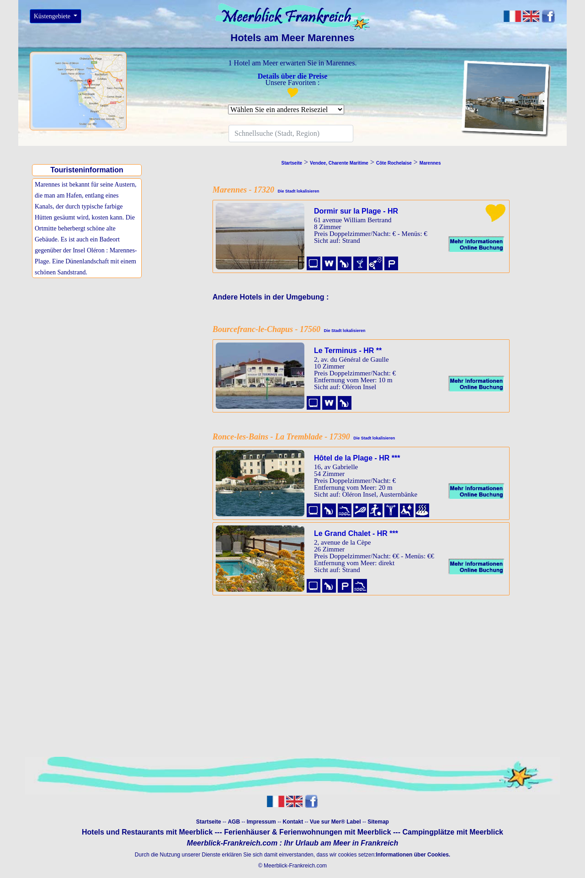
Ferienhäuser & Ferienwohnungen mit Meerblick (307, 832)
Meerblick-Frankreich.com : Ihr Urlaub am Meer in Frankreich (292, 843)
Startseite (208, 822)
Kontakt (292, 822)
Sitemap (378, 822)
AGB (234, 822)
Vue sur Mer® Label (335, 822)
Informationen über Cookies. (413, 854)
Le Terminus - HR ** (348, 350)
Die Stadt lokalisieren (296, 191)
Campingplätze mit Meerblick (452, 832)
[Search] (291, 133)
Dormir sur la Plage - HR (356, 211)
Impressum (261, 822)
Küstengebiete (53, 16)
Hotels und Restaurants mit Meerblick (147, 832)
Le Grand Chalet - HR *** (356, 533)
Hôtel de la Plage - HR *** (357, 458)
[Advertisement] (89, 344)
